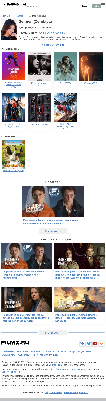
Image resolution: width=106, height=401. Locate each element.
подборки (84, 352)
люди (71, 352)
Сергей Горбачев (10, 372)
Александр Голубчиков (70, 369)
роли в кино (45, 32)
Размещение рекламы (76, 392)
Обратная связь (53, 392)
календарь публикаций (16, 355)
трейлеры (7, 352)
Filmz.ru (54, 365)
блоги (62, 352)
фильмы (36, 352)
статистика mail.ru (46, 355)
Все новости (53, 231)
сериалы (49, 352)
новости (22, 352)
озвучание (59, 32)
